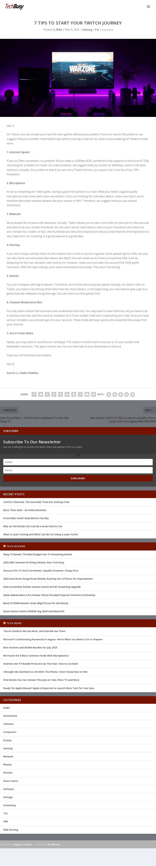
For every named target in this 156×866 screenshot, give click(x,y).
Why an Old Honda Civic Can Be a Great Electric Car (32, 526)
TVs (5, 813)
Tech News (14, 623)
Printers (7, 772)
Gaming (87, 29)
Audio (6, 707)
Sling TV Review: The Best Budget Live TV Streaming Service (37, 554)
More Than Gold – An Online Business (24, 510)
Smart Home (10, 780)
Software (8, 789)
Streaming (9, 805)
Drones (7, 740)
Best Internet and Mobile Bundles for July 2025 (30, 647)
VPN (5, 821)
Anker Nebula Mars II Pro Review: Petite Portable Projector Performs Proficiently (49, 595)
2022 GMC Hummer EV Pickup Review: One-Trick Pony (33, 562)
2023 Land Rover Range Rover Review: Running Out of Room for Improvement (48, 578)
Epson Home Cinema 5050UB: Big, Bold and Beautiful (33, 611)
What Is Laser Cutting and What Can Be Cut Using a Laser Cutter (40, 534)
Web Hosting (10, 829)
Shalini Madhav (29, 373)
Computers (9, 732)
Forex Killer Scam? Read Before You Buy (26, 518)
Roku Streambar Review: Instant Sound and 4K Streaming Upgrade (42, 586)
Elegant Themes (23, 844)
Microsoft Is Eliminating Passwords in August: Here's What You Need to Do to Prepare (52, 639)
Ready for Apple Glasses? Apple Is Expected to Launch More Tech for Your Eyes (48, 688)
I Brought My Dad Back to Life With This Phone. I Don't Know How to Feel (45, 671)
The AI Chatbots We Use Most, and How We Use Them (34, 631)
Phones (7, 764)
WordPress (54, 844)
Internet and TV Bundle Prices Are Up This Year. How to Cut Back (40, 663)
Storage (8, 797)
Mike (59, 29)
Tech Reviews (15, 546)
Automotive (10, 715)
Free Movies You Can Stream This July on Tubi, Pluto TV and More (41, 679)
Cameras (8, 723)
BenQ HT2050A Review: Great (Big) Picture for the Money (35, 603)
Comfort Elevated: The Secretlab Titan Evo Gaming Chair (36, 502)
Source (11, 373)
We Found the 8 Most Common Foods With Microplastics (36, 655)
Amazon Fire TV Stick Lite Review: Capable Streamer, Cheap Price (40, 570)
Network (8, 756)
